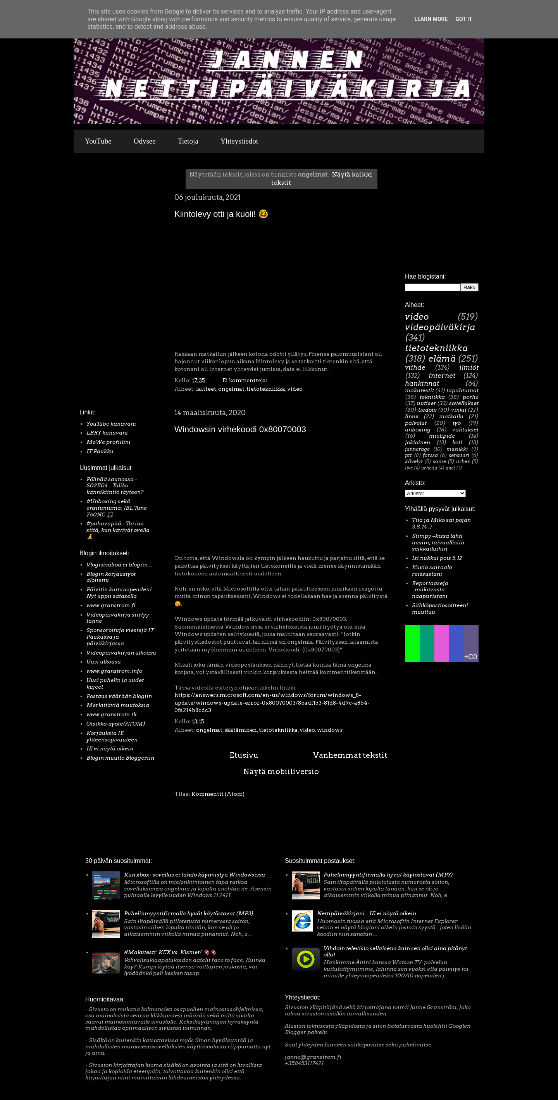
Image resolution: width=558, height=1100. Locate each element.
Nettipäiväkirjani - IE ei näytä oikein (366, 913)
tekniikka (432, 397)
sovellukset (464, 403)
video (295, 389)
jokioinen (417, 442)
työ (457, 423)
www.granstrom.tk (111, 714)
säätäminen (240, 730)
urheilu (429, 468)
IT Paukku (100, 451)
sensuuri (459, 455)
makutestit (419, 390)
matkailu (451, 416)
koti (457, 442)
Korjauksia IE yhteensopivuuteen (112, 736)
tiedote (427, 410)
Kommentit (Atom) (218, 794)
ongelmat (231, 389)
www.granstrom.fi (111, 605)
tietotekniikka (265, 389)
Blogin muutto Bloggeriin (120, 758)
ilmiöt (469, 367)
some (439, 461)
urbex (463, 461)
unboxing (418, 429)
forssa (430, 455)
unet (450, 468)
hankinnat (422, 383)
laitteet (206, 389)
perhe (471, 397)
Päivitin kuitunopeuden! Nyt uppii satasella (119, 592)
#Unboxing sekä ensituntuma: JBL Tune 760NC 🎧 (116, 508)
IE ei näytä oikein (109, 748)
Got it (463, 19)
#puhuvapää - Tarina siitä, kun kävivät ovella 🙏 (118, 530)
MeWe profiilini (108, 442)
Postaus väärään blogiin (119, 696)
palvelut (416, 423)
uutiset (426, 403)
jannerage (417, 449)
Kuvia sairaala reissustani (432, 570)
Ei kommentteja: (245, 380)
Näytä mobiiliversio (281, 771)
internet (442, 375)
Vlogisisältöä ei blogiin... (119, 564)
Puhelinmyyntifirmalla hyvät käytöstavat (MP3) (188, 913)
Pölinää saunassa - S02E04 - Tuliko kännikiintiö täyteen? (115, 485)
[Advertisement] (102, 282)
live (409, 468)
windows (330, 730)
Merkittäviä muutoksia (117, 705)
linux (411, 416)
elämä (442, 358)
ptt (408, 455)
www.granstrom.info (114, 671)
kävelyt (414, 461)
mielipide (442, 436)
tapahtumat (462, 390)
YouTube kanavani (111, 424)
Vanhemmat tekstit (350, 755)
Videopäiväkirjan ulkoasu (121, 653)
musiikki (457, 449)
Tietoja (188, 141)
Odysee (145, 141)
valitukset (465, 429)
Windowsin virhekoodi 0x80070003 (240, 429)
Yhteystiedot (239, 141)
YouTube (98, 141)
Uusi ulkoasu (103, 661)
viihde (415, 367)
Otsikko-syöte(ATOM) (115, 724)
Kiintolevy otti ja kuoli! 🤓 (221, 214)
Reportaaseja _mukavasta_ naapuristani (430, 589)
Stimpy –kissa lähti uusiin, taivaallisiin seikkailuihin (438, 542)
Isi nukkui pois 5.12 (437, 558)
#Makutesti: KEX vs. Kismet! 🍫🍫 (170, 952)
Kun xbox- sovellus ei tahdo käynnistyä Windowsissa (194, 874)
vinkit (459, 410)
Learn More (431, 19)
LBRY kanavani (107, 433)
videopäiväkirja (440, 327)
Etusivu (243, 755)
